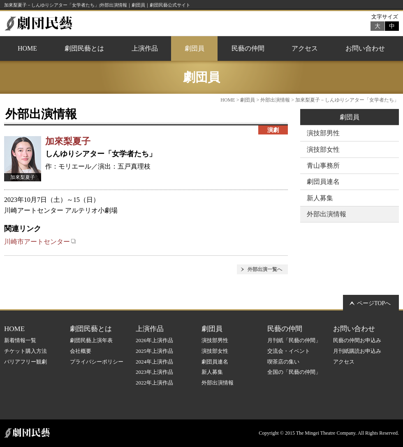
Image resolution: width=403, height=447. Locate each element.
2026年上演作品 (154, 340)
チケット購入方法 (25, 351)
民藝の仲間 (248, 48)
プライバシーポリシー (96, 362)
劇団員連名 (323, 181)
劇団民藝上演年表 (91, 340)
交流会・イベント (288, 351)
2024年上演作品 (154, 362)
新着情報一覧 (20, 340)
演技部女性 (323, 149)
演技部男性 (323, 133)
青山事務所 (323, 165)
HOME (27, 48)
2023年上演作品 (154, 372)
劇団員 (194, 48)
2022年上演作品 (154, 383)
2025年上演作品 (154, 351)
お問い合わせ (365, 48)
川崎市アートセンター (40, 241)
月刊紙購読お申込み (357, 351)
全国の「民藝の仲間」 (294, 372)
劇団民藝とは (84, 48)
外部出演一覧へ (265, 269)
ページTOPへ (374, 303)
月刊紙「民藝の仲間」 (294, 340)
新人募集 (320, 198)
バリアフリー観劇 (25, 362)
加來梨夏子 (67, 141)
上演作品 (145, 48)
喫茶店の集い (283, 362)
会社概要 (80, 351)
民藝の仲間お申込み (357, 340)
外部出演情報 (275, 100)
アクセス (305, 48)
